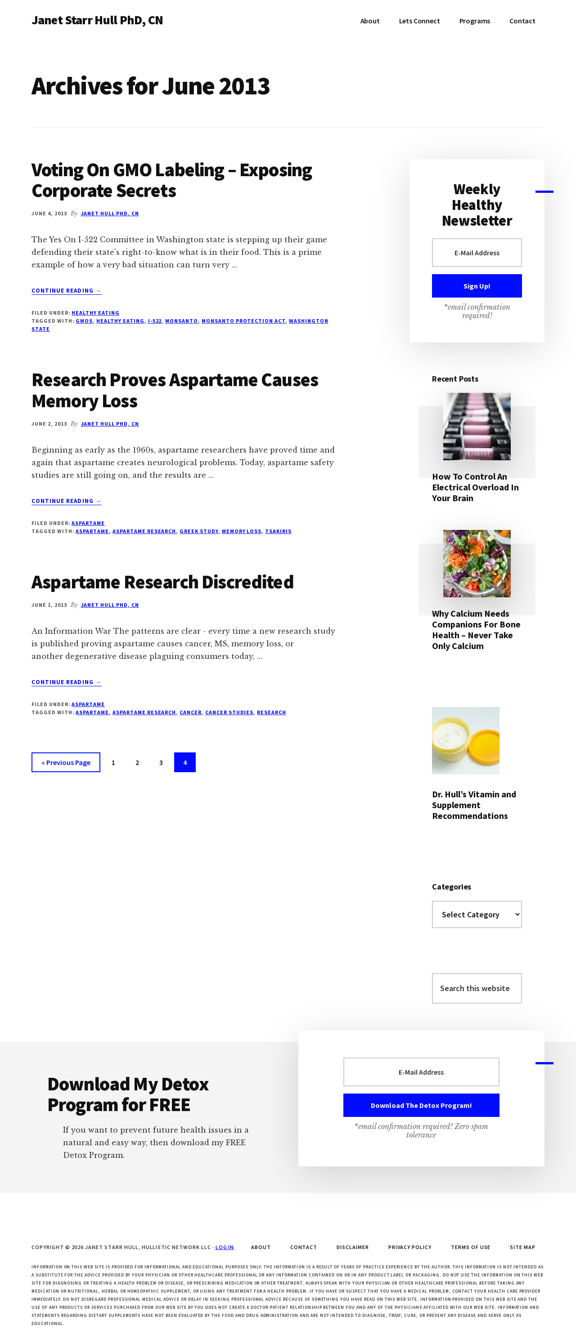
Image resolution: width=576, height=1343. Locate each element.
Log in (225, 1247)
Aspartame (88, 523)
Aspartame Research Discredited (163, 581)
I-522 (155, 320)
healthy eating (120, 320)
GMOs (84, 320)
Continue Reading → (67, 291)
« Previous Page (65, 764)
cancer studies (229, 712)
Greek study (199, 531)
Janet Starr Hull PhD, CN (97, 20)
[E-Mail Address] (477, 252)
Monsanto (181, 320)
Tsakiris (278, 531)
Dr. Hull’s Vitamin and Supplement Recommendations (474, 804)
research (271, 712)
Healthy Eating (95, 312)
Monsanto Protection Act (243, 320)
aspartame (92, 531)
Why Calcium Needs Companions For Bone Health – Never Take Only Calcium (476, 629)
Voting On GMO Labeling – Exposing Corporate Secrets (172, 180)
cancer (191, 712)
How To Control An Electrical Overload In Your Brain (475, 487)
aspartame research (144, 531)
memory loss (242, 531)
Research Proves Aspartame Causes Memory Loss (175, 390)
